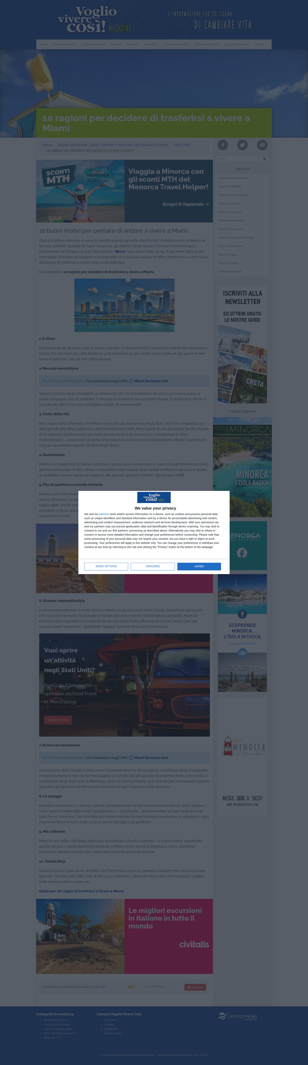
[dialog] (154, 532)
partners (104, 514)
